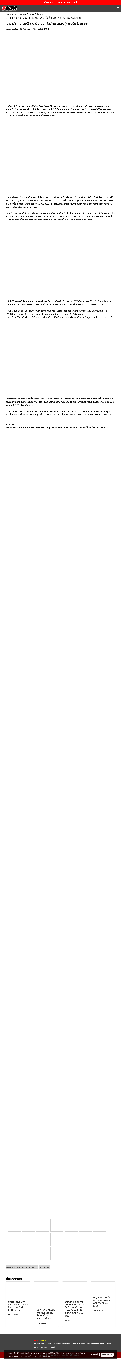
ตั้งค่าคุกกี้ (94, 1355)
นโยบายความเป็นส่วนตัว (29, 1356)
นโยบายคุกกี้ (45, 1356)
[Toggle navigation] (118, 8)
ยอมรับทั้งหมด (107, 1355)
